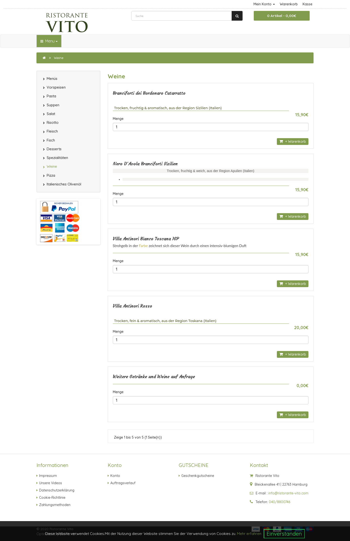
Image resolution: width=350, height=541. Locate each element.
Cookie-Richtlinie (52, 497)
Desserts (54, 149)
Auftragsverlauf (122, 483)
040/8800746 (279, 502)
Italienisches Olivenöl (64, 184)
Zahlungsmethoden (54, 505)
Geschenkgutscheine (197, 476)
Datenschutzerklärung (56, 490)
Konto (115, 476)
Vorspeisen (56, 87)
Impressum (48, 476)
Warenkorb (289, 4)
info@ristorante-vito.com (288, 493)
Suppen (53, 105)
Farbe (143, 245)
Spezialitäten (57, 157)
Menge (118, 119)
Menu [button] (49, 41)
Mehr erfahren (249, 533)
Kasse (307, 4)
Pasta (51, 96)
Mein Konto (264, 4)
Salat (51, 113)
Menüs (52, 78)
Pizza (51, 175)
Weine (58, 58)
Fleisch (52, 131)
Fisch (51, 140)
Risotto (53, 122)
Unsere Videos (50, 483)
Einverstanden (284, 533)
